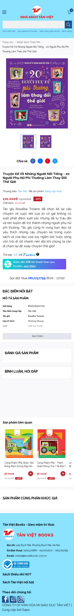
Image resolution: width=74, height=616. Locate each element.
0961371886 (30, 550)
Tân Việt (22, 191)
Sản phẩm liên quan (17, 422)
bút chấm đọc (9, 31)
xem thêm (30, 266)
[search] (68, 24)
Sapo (26, 610)
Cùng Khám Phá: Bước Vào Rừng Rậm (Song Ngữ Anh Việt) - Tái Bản (19, 466)
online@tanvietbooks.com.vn (31, 555)
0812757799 (37, 278)
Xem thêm (37, 336)
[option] (28, 141)
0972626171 (46, 550)
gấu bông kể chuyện (27, 31)
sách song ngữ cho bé (50, 31)
